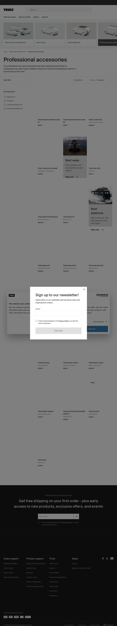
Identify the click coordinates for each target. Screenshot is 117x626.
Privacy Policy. (64, 321)
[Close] (84, 289)
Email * (38, 309)
